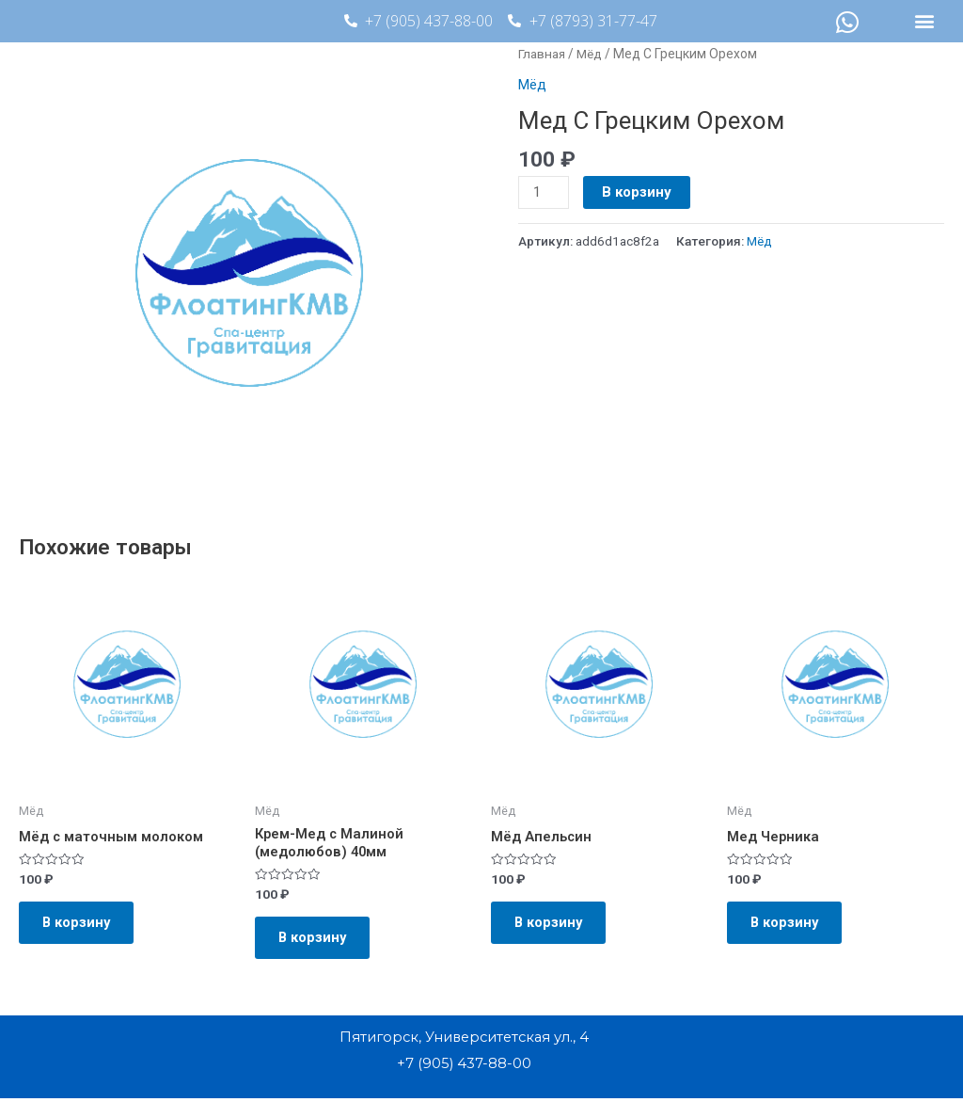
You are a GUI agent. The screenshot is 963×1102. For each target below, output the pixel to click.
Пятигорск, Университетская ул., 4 (464, 1042)
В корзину (637, 192)
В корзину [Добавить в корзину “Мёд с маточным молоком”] (82, 925)
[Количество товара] (543, 193)
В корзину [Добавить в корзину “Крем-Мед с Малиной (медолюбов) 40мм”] (318, 940)
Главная (543, 53)
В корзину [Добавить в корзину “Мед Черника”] (790, 925)
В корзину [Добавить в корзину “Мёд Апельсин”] (554, 925)
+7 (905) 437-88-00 (463, 1068)
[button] (924, 21)
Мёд (593, 53)
